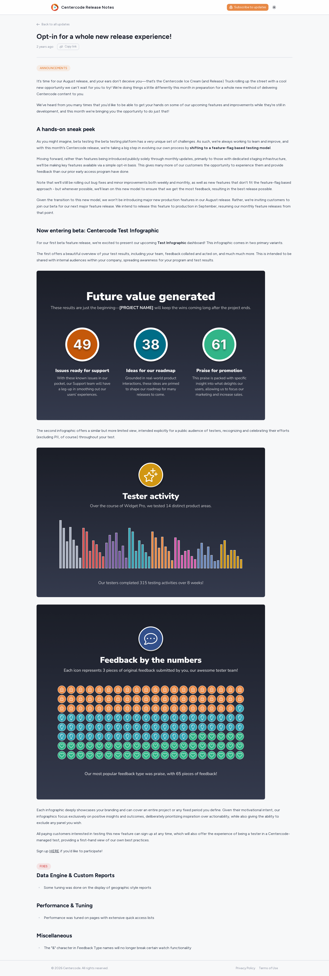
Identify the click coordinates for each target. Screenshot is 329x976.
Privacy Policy (245, 968)
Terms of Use (268, 968)
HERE (54, 851)
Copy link (68, 46)
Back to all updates (53, 24)
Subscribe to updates (247, 7)
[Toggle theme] (274, 7)
